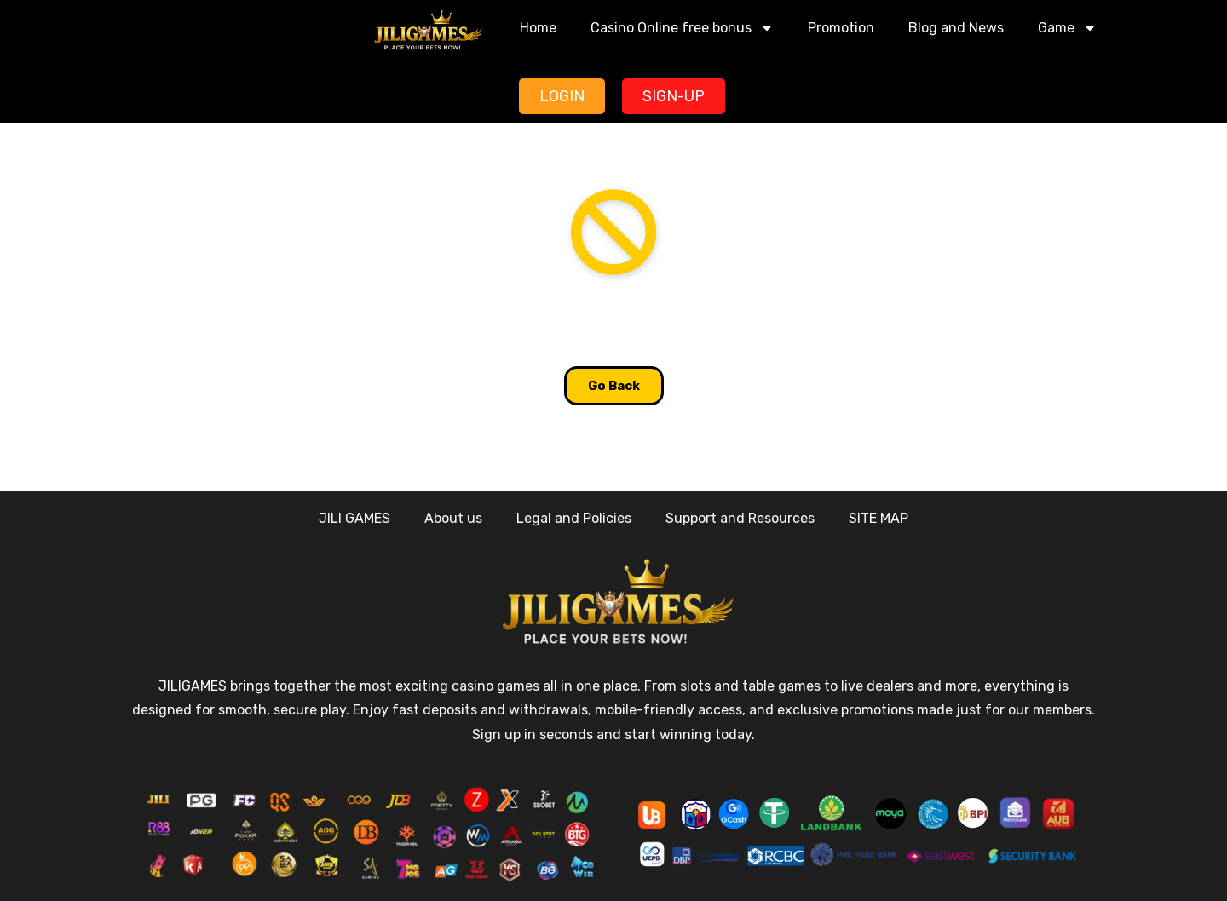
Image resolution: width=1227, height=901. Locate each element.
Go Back (614, 385)
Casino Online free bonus (682, 28)
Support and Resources (740, 518)
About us (453, 518)
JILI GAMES (354, 518)
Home (538, 28)
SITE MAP (878, 518)
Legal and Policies (573, 518)
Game (1067, 28)
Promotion (841, 28)
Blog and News (956, 28)
